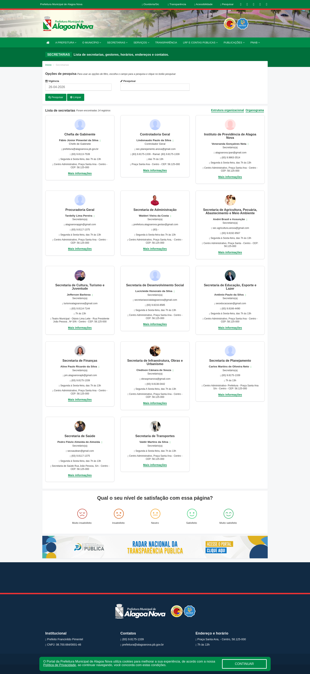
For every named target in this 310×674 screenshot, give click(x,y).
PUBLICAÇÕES (234, 42)
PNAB (255, 42)
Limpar (75, 97)
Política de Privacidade (59, 665)
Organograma (255, 110)
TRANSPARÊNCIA (166, 42)
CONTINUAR (244, 664)
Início (48, 64)
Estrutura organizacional (227, 110)
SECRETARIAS (117, 42)
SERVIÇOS (141, 42)
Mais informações (80, 173)
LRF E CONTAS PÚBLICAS (200, 42)
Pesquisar (128, 81)
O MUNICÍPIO (91, 42)
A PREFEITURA (65, 42)
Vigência (52, 81)
